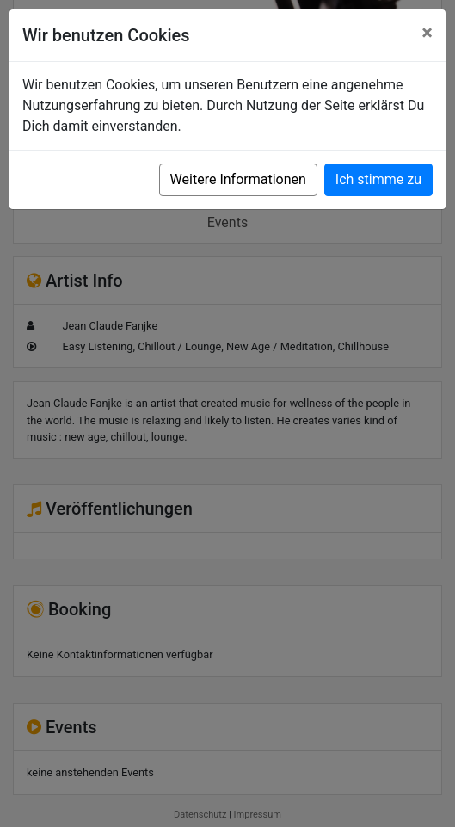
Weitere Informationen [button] (238, 179)
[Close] (427, 32)
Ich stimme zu (378, 179)
